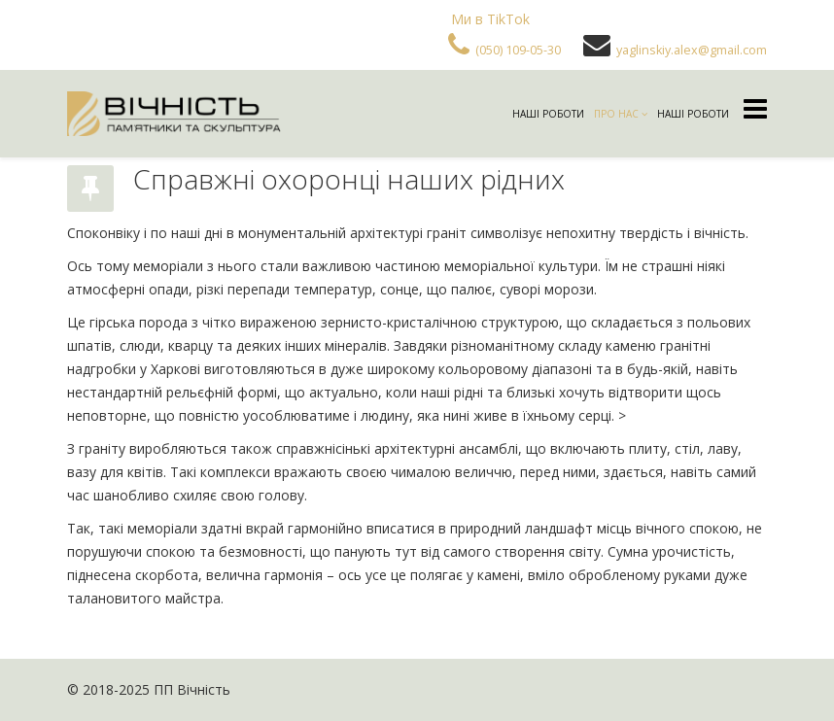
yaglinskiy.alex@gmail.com (691, 50)
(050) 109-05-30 (518, 50)
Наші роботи (548, 113)
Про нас (616, 113)
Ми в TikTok (490, 19)
